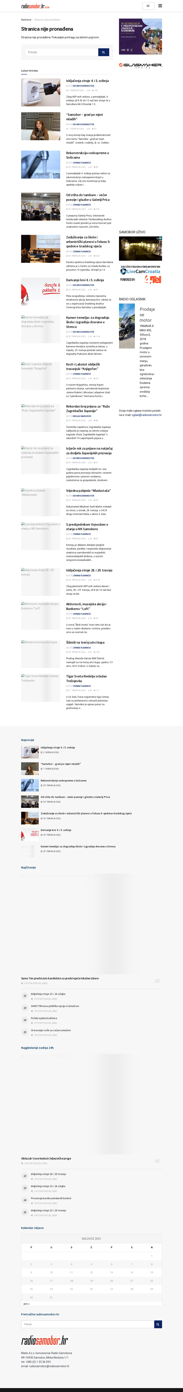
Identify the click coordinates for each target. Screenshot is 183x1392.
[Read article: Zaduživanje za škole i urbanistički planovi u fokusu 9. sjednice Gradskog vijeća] (40, 249)
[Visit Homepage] (35, 6)
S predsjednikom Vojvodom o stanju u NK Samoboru (87, 526)
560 (96, 256)
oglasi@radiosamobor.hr (147, 415)
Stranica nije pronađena (47, 19)
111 (96, 690)
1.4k (97, 336)
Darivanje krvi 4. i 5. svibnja (85, 280)
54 (96, 618)
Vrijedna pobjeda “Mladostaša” (88, 490)
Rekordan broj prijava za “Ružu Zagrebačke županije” (88, 408)
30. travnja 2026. (76, 167)
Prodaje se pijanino (140, 307)
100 (96, 652)
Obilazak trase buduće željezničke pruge (46, 1158)
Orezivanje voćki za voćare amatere (51, 1030)
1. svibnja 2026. (75, 129)
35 (96, 500)
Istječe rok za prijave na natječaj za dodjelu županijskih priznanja (89, 450)
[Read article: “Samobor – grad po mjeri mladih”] (40, 126)
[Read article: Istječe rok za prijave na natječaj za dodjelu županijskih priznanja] (40, 460)
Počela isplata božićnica (44, 1018)
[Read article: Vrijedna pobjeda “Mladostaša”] (40, 502)
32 (94, 129)
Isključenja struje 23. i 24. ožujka (48, 994)
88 (96, 420)
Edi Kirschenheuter (83, 86)
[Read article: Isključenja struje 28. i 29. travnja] (40, 582)
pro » (27, 1303)
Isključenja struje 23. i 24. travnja (48, 1210)
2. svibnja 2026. (75, 90)
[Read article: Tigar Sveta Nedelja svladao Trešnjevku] (40, 688)
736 (96, 209)
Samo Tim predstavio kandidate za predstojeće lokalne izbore (60, 978)
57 (96, 290)
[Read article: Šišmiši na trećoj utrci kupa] (40, 654)
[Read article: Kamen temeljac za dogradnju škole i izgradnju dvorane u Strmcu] (40, 329)
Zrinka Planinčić (82, 163)
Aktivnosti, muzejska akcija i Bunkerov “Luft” (86, 606)
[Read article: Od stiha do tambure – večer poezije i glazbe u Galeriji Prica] (40, 207)
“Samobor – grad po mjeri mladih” (61, 764)
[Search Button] (103, 52)
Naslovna (26, 19)
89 (96, 167)
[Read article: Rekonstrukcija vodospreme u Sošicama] (40, 165)
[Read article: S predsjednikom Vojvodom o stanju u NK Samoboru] (40, 536)
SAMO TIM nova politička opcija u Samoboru (55, 1006)
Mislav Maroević (82, 416)
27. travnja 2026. (76, 690)
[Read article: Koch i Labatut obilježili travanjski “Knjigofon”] (40, 376)
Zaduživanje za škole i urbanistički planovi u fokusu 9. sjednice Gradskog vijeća (88, 242)
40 (96, 378)
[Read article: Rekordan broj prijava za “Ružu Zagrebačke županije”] (40, 418)
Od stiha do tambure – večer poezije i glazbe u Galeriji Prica (88, 197)
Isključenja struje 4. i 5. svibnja (87, 80)
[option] (140, 314)
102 (95, 90)
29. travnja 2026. (76, 290)
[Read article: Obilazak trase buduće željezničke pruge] (91, 1104)
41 (96, 463)
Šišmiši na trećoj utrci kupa (85, 642)
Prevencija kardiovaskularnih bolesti (51, 1198)
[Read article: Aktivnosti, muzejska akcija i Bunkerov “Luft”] (40, 616)
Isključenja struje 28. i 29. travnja (89, 570)
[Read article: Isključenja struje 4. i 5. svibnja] (40, 92)
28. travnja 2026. (76, 539)
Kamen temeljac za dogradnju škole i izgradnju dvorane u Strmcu (87, 322)
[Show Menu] (160, 6)
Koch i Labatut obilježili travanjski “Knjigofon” (83, 366)
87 (96, 539)
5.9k (97, 580)
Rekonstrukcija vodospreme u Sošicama (64, 780)
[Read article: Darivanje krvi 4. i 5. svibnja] (40, 292)
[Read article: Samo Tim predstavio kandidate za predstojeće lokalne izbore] (91, 924)
